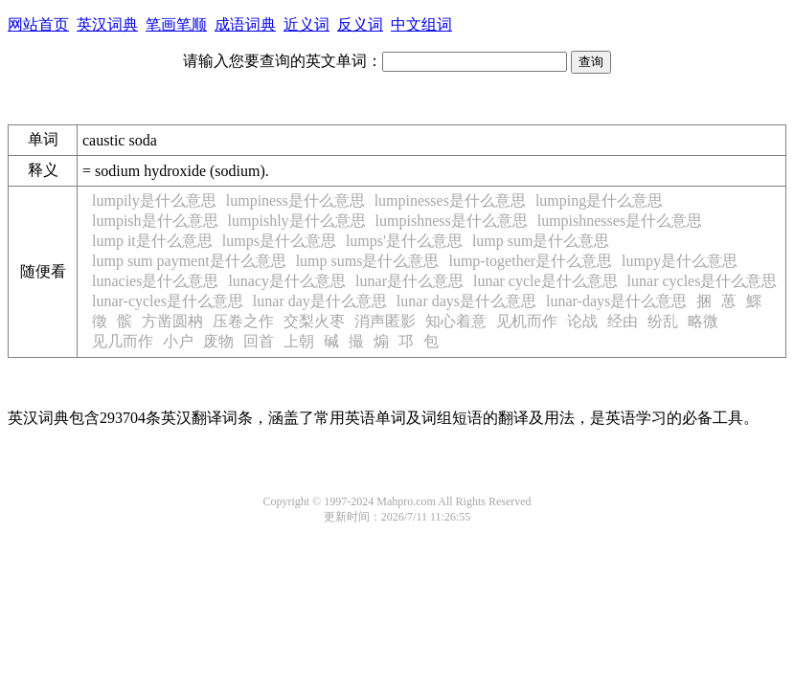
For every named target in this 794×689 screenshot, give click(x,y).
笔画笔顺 (176, 24)
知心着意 (456, 321)
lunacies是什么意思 (155, 281)
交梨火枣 (314, 321)
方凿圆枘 (172, 321)
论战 (582, 321)
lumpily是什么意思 (154, 200)
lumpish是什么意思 (155, 220)
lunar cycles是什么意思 (702, 281)
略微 (703, 321)
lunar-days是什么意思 (616, 301)
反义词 (360, 24)
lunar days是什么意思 (466, 301)
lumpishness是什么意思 (451, 220)
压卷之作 (243, 321)
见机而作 (526, 321)
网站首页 (38, 24)
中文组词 (421, 24)
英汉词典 (107, 24)
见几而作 (122, 341)
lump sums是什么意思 (368, 261)
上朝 (299, 341)
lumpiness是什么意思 (295, 200)
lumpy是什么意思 (679, 261)
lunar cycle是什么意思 (545, 281)
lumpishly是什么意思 (297, 220)
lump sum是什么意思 (541, 241)
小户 (178, 341)
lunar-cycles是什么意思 (167, 301)
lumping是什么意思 (599, 200)
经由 (622, 321)
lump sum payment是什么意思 (189, 261)
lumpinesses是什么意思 (450, 200)
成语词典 (245, 24)
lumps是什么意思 (279, 241)
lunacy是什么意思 (287, 281)
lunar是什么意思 (409, 281)
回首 (258, 341)
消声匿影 (385, 321)
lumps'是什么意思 (404, 241)
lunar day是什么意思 (320, 301)
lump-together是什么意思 (530, 261)
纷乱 (662, 321)
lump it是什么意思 (152, 241)
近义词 (306, 24)
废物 (218, 341)
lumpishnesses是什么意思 (619, 220)
